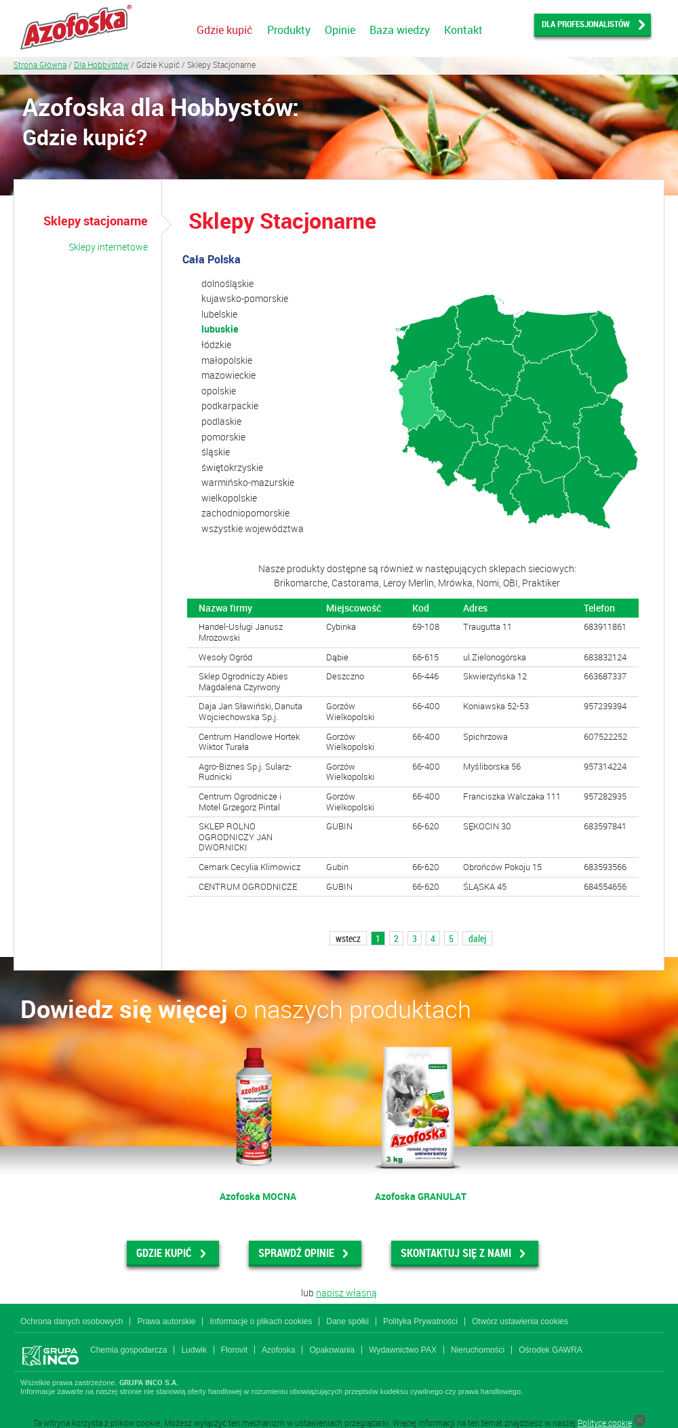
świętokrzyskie (232, 467)
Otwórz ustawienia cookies (520, 1321)
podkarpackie (229, 405)
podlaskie (221, 421)
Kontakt (463, 29)
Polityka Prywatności (420, 1321)
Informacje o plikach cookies (261, 1321)
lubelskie (219, 313)
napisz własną (346, 1292)
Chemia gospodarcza (128, 1350)
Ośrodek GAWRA (550, 1350)
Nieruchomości (477, 1350)
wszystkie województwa (252, 528)
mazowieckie (228, 375)
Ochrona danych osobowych (71, 1321)
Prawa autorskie (166, 1321)
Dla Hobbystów (101, 64)
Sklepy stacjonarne (95, 220)
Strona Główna (40, 64)
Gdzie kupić (225, 29)
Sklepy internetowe (108, 246)
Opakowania (332, 1350)
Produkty (289, 29)
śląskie (215, 451)
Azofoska (278, 1350)
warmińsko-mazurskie (247, 482)
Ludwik (193, 1350)
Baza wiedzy (400, 29)
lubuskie (219, 328)
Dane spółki (347, 1321)
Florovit (234, 1350)
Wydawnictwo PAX (403, 1350)
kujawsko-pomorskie (244, 298)
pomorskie (223, 436)
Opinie (340, 29)
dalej (477, 938)
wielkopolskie (229, 497)
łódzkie (216, 344)
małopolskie (226, 360)
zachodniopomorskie (245, 512)
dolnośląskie (227, 283)
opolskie (218, 390)
